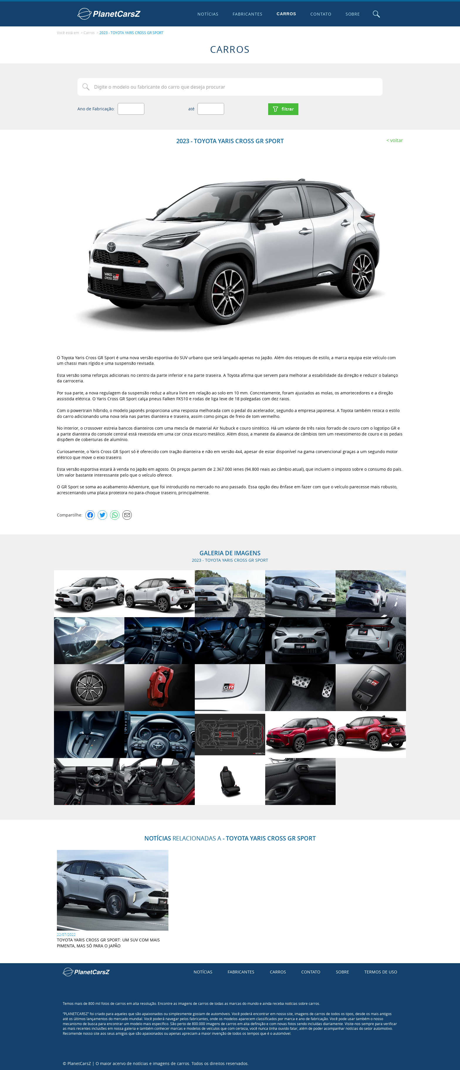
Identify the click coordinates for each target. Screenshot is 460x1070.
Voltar (396, 139)
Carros (286, 13)
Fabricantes (247, 14)
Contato (320, 14)
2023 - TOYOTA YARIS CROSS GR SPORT (131, 32)
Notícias (207, 14)
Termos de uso (380, 971)
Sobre (352, 14)
